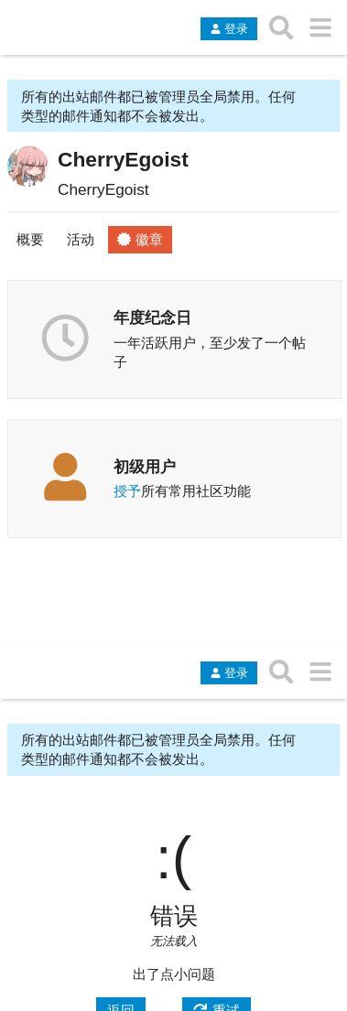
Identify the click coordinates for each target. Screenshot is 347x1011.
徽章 (140, 239)
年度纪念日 (152, 317)
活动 (80, 239)
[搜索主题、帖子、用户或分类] (281, 27)
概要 (30, 239)
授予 (127, 491)
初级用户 (145, 466)
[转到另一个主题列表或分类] (320, 27)
